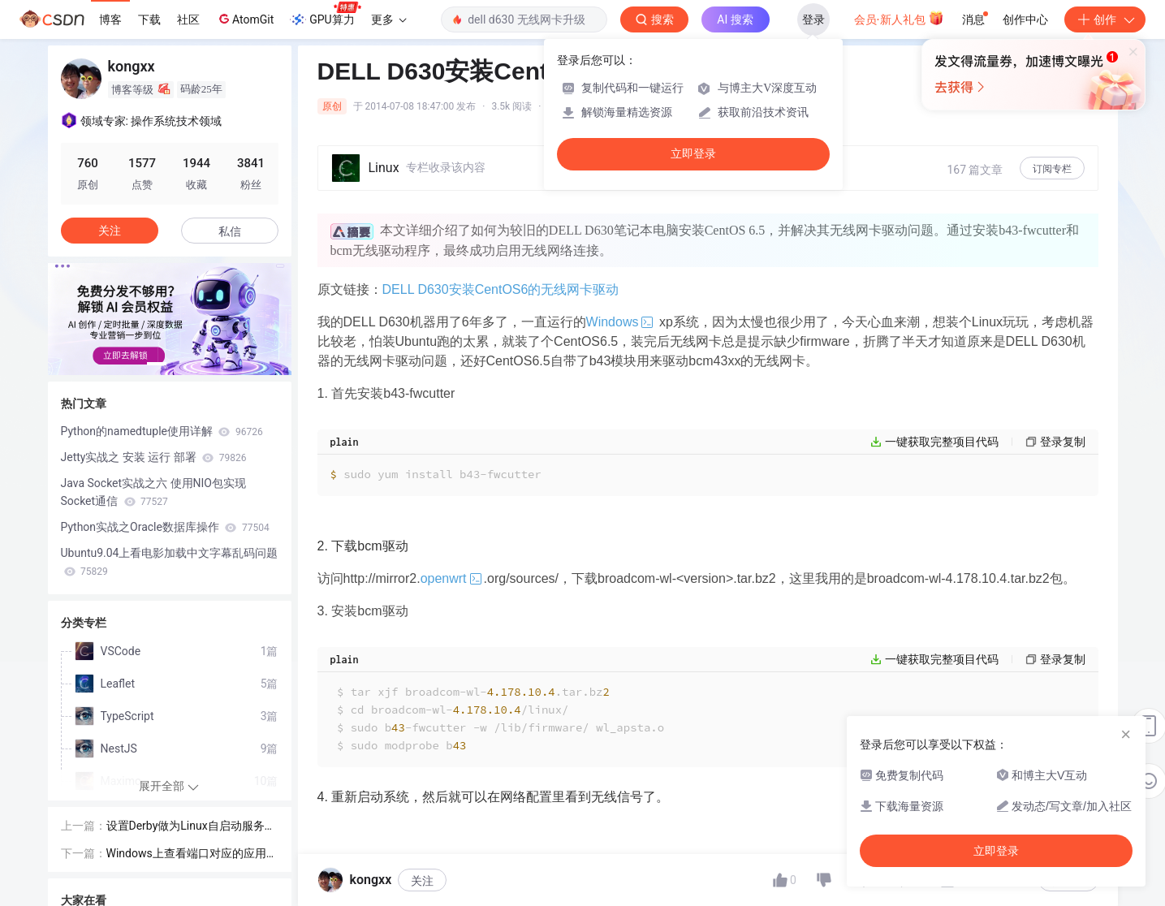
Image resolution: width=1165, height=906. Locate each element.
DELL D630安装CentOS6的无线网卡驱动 (500, 289)
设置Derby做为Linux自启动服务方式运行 (191, 827)
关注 (422, 880)
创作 (1105, 19)
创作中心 (1025, 19)
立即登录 (693, 154)
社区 (188, 19)
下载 (149, 19)
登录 (813, 19)
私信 (229, 231)
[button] (156, 363)
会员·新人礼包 (899, 18)
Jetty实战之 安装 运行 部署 (154, 457)
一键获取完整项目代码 (942, 441)
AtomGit (245, 18)
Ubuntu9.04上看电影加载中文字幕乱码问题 (169, 561)
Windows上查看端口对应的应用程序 (192, 854)
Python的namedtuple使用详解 (162, 431)
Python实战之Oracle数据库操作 (165, 526)
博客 (110, 19)
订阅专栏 (1052, 169)
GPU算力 (325, 15)
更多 (389, 19)
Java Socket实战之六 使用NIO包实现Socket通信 (154, 492)
